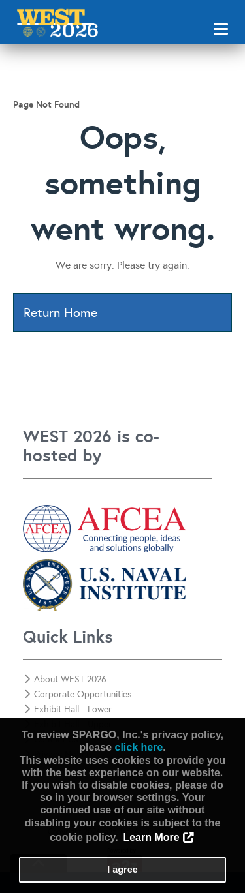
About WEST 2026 (65, 679)
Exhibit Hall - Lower (68, 709)
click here (138, 747)
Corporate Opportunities (77, 694)
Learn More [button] (151, 837)
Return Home (60, 312)
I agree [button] (122, 869)
